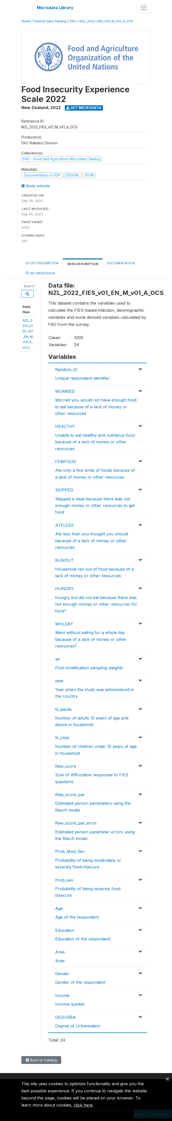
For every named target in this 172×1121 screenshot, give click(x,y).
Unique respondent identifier (82, 378)
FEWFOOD (65, 461)
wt (57, 659)
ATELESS (64, 525)
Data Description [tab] (82, 264)
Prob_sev (64, 880)
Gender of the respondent (80, 982)
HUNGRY (64, 588)
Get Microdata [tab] (40, 273)
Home (25, 21)
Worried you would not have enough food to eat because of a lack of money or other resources (95, 406)
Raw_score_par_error (76, 823)
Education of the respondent (82, 938)
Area (60, 951)
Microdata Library (55, 7)
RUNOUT (64, 560)
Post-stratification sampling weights (89, 667)
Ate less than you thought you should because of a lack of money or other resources (91, 540)
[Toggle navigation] (144, 8)
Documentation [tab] (121, 263)
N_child (62, 737)
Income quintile (69, 1004)
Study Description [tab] (42, 263)
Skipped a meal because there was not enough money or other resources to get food (95, 505)
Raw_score (65, 766)
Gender (62, 973)
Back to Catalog (41, 1060)
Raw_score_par (70, 794)
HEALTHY (65, 426)
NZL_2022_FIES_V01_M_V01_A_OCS (106, 21)
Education (64, 930)
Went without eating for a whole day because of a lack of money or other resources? (91, 639)
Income (62, 995)
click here (83, 1105)
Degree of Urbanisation (77, 1025)
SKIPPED (64, 490)
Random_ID (66, 369)
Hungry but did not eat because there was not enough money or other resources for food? (96, 604)
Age (59, 908)
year (59, 680)
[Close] (167, 1079)
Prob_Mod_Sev (70, 851)
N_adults (63, 709)
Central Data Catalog (50, 21)
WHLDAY (64, 623)
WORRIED (65, 391)
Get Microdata (83, 108)
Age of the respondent (77, 917)
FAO (73, 21)
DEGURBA (65, 1017)
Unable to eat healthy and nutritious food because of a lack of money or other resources (95, 442)
